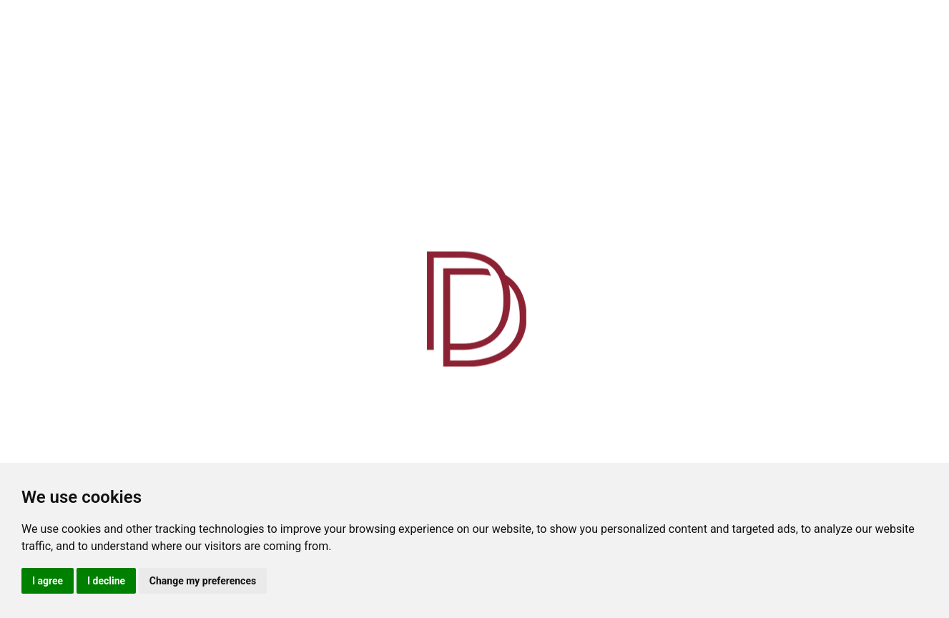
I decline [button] (106, 581)
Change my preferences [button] (202, 581)
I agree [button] (47, 581)
